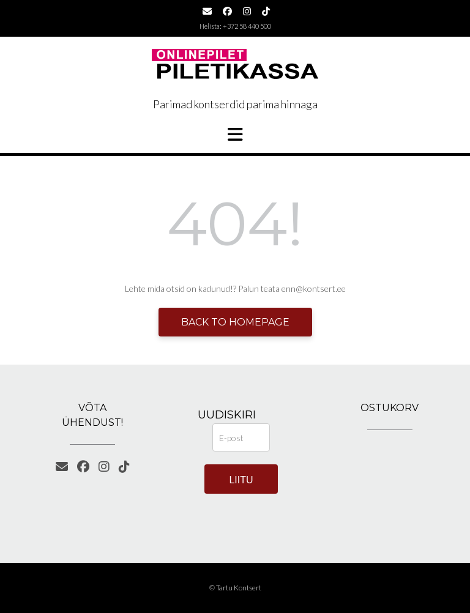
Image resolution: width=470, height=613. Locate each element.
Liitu (241, 480)
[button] (235, 134)
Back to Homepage (235, 322)
